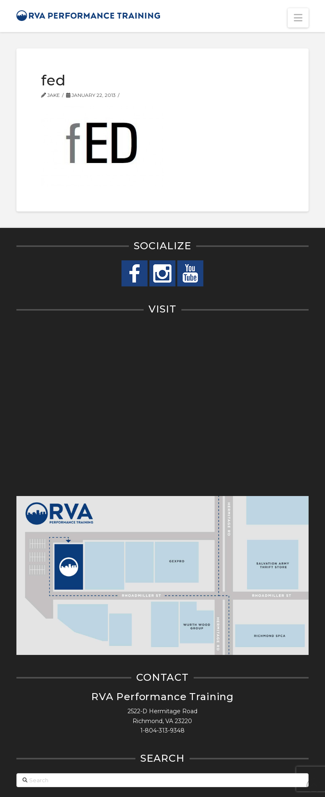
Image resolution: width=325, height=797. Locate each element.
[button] (298, 18)
